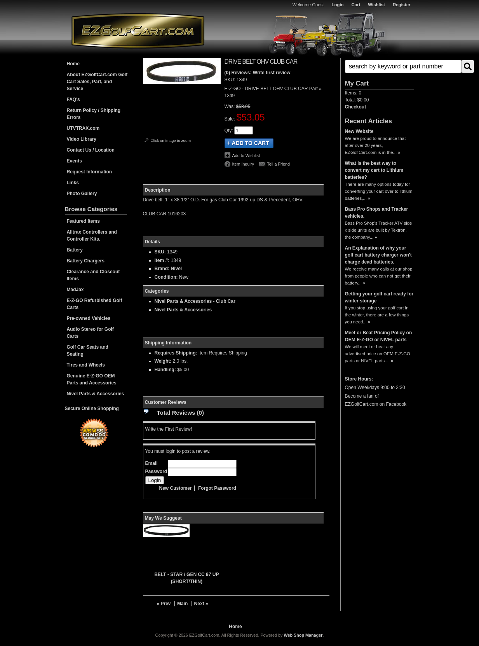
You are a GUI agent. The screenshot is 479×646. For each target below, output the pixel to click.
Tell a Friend (278, 164)
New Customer (175, 488)
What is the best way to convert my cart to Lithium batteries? (374, 170)
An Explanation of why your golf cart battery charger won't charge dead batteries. (378, 255)
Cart (356, 4)
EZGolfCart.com (137, 30)
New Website (359, 131)
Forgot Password (217, 488)
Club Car (225, 301)
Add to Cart (249, 143)
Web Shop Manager (303, 635)
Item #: (163, 260)
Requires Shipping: (176, 353)
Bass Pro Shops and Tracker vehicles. (376, 212)
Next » (201, 603)
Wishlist (376, 4)
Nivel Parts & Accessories (183, 301)
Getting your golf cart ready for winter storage (379, 297)
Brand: (162, 268)
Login (338, 4)
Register (402, 4)
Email (151, 463)
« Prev (164, 603)
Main (182, 603)
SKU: (231, 79)
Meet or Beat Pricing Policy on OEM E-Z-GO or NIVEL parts (378, 336)
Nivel (176, 268)
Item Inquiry (243, 164)
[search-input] (403, 66)
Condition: (166, 277)
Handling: (165, 369)
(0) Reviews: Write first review (258, 72)
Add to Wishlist (246, 155)
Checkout (355, 107)
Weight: (163, 361)
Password (156, 471)
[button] (379, 66)
